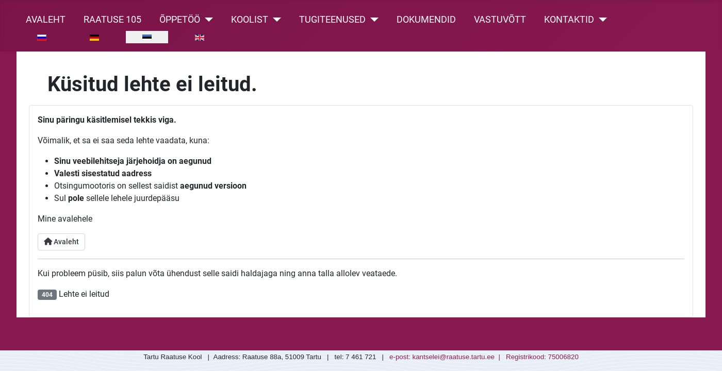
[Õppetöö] (206, 19)
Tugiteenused (332, 19)
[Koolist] (274, 19)
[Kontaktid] (600, 19)
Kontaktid (569, 19)
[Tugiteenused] (372, 19)
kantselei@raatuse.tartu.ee (454, 357)
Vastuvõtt (500, 19)
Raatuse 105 (112, 19)
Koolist (249, 19)
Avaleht (45, 19)
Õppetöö (179, 19)
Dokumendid (426, 19)
